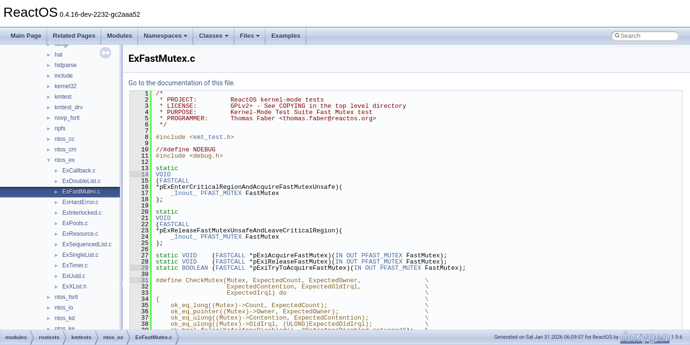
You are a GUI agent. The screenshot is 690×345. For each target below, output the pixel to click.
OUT (351, 255)
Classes (213, 35)
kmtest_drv (69, 107)
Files (250, 35)
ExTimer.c (75, 265)
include (64, 75)
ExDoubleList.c (81, 181)
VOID (163, 174)
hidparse (66, 65)
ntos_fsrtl (66, 297)
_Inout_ (184, 193)
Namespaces (166, 35)
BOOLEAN (195, 268)
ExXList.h (74, 286)
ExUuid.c (73, 276)
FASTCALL (174, 180)
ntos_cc (64, 139)
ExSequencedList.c (87, 244)
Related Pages (74, 35)
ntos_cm (65, 149)
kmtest (63, 96)
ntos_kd (65, 318)
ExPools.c (75, 223)
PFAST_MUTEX (221, 193)
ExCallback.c (78, 170)
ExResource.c (80, 233)
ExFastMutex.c (81, 191)
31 (139, 280)
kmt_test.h (211, 137)
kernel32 (66, 86)
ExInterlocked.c (82, 212)
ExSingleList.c (80, 255)
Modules (119, 35)
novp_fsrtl (67, 118)
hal (58, 54)
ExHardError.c (80, 202)
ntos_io (64, 307)
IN (339, 255)
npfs (60, 128)
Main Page (26, 35)
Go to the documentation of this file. (181, 83)
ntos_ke (65, 328)
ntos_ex (65, 160)
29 (139, 268)
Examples (285, 35)
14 (139, 174)
